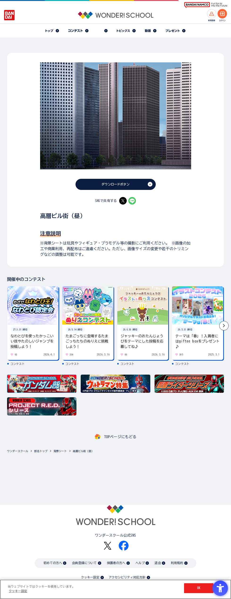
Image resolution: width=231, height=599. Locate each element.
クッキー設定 (90, 577)
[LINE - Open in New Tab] (132, 201)
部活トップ (40, 451)
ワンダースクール (17, 451)
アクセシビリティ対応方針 (127, 577)
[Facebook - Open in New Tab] (124, 546)
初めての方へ (52, 563)
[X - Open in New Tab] (123, 201)
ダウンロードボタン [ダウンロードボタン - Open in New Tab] (115, 184)
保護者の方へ (116, 563)
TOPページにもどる (120, 437)
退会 (158, 563)
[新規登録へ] (211, 13)
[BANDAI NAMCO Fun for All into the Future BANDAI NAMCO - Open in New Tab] (205, 5)
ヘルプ (140, 563)
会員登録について (84, 563)
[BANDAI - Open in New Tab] (9, 15)
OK (198, 588)
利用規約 (177, 563)
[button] (224, 325)
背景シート (60, 451)
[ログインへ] (222, 13)
